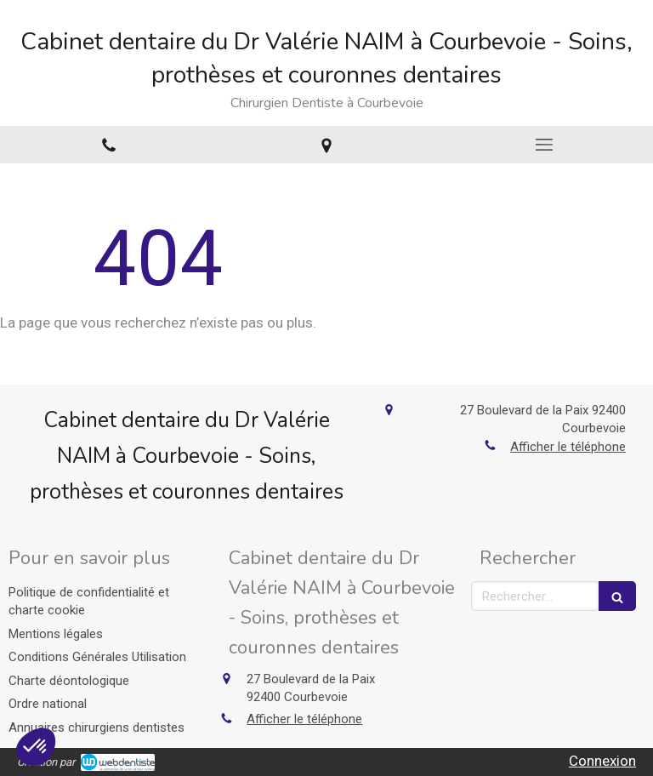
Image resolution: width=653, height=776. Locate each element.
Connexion (602, 760)
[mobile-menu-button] (544, 145)
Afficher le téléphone (568, 446)
